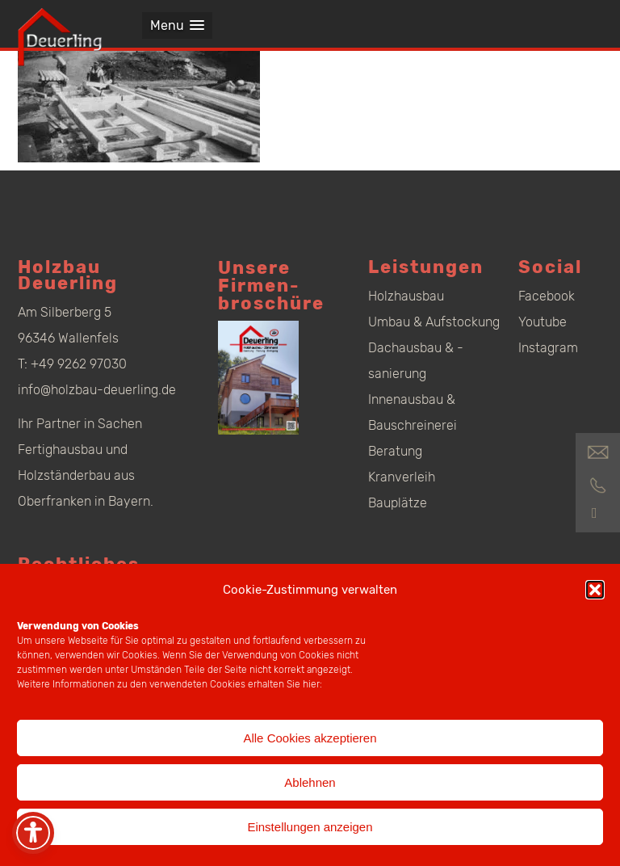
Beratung (395, 451)
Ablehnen (309, 782)
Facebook (546, 296)
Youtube (542, 322)
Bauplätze (397, 503)
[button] (595, 590)
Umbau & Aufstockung (434, 322)
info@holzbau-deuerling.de (97, 389)
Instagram (548, 347)
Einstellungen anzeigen (309, 827)
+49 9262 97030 (79, 364)
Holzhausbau (406, 296)
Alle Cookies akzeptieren (309, 738)
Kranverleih (401, 477)
